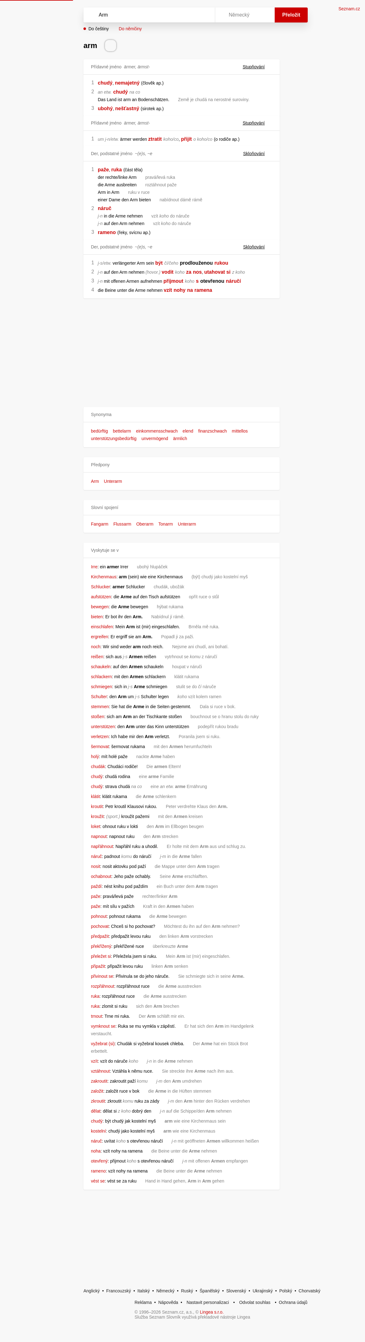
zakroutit (99, 1081)
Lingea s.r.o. (212, 1312)
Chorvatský (309, 1290)
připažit (98, 966)
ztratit (155, 139)
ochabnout (101, 876)
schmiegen (101, 686)
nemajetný (127, 83)
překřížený (101, 946)
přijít (186, 139)
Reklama (143, 1302)
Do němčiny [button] (130, 28)
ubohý (105, 108)
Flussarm (122, 524)
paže (103, 169)
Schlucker (100, 586)
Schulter (99, 696)
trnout (96, 1016)
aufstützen (101, 596)
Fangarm (99, 524)
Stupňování (257, 66)
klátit (95, 796)
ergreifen (99, 636)
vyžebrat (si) (103, 1043)
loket (95, 826)
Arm (95, 481)
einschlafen (102, 626)
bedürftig (99, 431)
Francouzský (118, 1290)
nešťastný (127, 108)
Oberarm (144, 524)
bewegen (100, 606)
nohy (179, 290)
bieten (97, 616)
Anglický (91, 1290)
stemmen (100, 706)
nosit (95, 866)
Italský (143, 1290)
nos (197, 272)
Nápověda (168, 1302)
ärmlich (180, 438)
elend (188, 431)
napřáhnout (102, 846)
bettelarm (122, 431)
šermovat (100, 746)
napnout (99, 836)
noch (95, 646)
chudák (98, 766)
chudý (105, 83)
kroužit (97, 816)
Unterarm (113, 481)
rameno (107, 232)
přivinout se (102, 976)
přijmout (173, 281)
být (159, 263)
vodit (167, 272)
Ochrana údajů (293, 1302)
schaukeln (101, 666)
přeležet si (101, 956)
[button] (181, 414)
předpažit (100, 936)
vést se (98, 1180)
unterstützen (103, 726)
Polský (285, 1290)
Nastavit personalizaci (208, 1302)
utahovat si (217, 272)
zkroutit (98, 1101)
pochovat (100, 926)
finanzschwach (212, 431)
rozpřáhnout (102, 986)
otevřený (99, 1160)
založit (97, 1091)
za (189, 272)
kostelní (98, 1131)
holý (95, 756)
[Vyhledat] (141, 14)
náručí (233, 281)
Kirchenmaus (103, 576)
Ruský (187, 1290)
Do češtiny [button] (98, 28)
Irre (94, 566)
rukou (221, 263)
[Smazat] (190, 14)
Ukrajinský (263, 1290)
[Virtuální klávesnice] (204, 14)
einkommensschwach (157, 431)
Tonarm (166, 524)
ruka (116, 169)
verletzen (100, 736)
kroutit (97, 806)
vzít (168, 290)
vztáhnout (100, 1071)
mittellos (240, 431)
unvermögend (154, 438)
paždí (96, 886)
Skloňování (257, 153)
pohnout (99, 916)
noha (96, 1151)
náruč (104, 208)
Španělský (210, 1290)
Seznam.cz (349, 8)
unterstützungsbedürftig (113, 438)
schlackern (101, 676)
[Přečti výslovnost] (110, 45)
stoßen (97, 716)
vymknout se (103, 1026)
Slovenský (236, 1290)
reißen (97, 656)
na (190, 290)
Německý (165, 1290)
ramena (203, 290)
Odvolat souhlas (254, 1302)
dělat (95, 1111)
